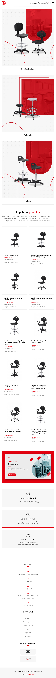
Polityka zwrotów (28, 625)
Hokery (28, 201)
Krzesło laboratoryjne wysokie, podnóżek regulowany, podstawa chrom (14, 342)
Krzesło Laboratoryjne (11, 255)
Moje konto (28, 636)
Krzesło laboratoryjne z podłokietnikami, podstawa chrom (12, 431)
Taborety (28, 135)
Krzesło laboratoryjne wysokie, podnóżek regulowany (41, 256)
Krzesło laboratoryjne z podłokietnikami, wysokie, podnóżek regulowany (39, 386)
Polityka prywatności (28, 622)
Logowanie (28, 632)
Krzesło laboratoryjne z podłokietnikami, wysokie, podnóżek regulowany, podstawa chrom (41, 432)
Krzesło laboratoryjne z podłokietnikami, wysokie (12, 386)
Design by (28, 674)
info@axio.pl (28, 589)
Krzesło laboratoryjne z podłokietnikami (38, 342)
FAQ (28, 629)
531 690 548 (28, 581)
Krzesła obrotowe (28, 69)
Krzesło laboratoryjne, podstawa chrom (41, 299)
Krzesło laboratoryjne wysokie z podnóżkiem (14, 299)
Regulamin (28, 618)
